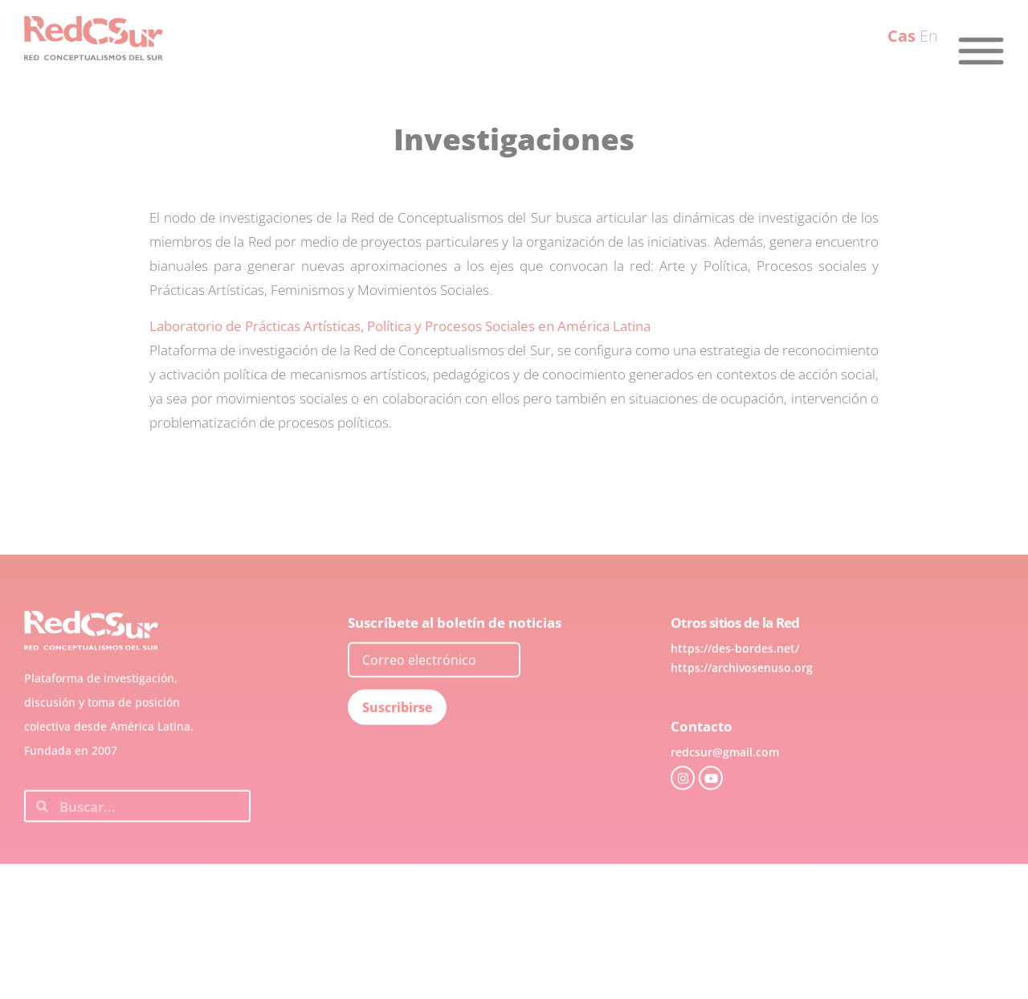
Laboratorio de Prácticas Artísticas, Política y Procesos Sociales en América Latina (400, 326)
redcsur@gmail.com (725, 779)
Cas (901, 36)
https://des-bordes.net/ (735, 675)
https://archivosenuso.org (742, 694)
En (929, 36)
